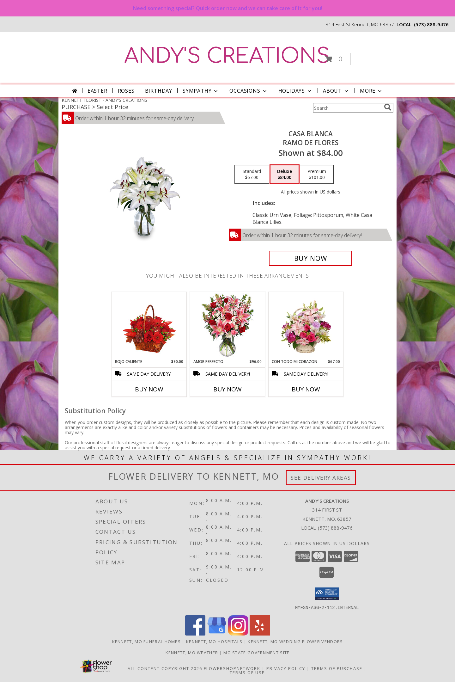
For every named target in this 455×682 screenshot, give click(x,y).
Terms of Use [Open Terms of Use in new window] (247, 672)
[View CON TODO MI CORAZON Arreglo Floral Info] (306, 325)
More (371, 90)
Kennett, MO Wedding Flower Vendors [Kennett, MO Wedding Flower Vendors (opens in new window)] (295, 641)
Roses (126, 90)
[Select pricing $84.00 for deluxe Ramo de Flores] (284, 174)
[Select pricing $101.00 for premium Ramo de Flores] (316, 174)
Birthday (158, 90)
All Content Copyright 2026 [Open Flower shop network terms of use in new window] (165, 668)
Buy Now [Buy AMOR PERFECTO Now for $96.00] (227, 389)
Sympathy (201, 90)
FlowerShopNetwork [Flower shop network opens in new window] (232, 668)
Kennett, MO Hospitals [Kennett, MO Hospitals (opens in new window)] (214, 641)
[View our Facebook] (195, 633)
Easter (97, 90)
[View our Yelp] (260, 633)
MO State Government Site (256, 652)
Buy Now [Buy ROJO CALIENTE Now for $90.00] (149, 389)
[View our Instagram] (238, 633)
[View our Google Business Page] (217, 633)
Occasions (248, 90)
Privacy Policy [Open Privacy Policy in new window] (285, 668)
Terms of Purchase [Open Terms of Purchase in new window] (336, 668)
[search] (387, 107)
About (336, 90)
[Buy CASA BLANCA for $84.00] (310, 258)
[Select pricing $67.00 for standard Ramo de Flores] (252, 174)
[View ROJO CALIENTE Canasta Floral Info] (149, 325)
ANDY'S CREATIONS (227, 56)
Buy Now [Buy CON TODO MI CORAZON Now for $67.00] (306, 389)
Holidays (295, 90)
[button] (333, 59)
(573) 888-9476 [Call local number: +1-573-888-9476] (431, 24)
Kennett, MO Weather (192, 652)
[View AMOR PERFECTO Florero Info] (227, 325)
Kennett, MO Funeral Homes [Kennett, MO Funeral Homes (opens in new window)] (146, 641)
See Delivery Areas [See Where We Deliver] (321, 477)
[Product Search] (347, 107)
